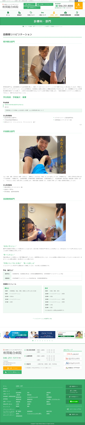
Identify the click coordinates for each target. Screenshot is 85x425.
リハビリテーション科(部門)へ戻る (42, 318)
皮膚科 (28, 404)
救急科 (17, 406)
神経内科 (18, 401)
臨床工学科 (49, 411)
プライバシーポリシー (8, 409)
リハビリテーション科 (32, 397)
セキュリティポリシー (8, 415)
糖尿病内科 (18, 397)
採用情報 (5, 399)
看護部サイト (29, 4)
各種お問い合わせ (7, 404)
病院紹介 (5, 388)
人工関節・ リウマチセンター (74, 391)
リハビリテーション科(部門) (43, 26)
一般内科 (18, 394)
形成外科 (29, 401)
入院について (6, 393)
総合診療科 (18, 392)
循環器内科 (18, 399)
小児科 (17, 404)
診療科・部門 (32, 26)
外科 (28, 392)
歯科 (28, 406)
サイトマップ (6, 406)
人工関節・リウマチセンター (45, 4)
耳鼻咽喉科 (49, 397)
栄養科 (48, 413)
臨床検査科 (29, 411)
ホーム (24, 26)
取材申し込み (74, 414)
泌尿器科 (49, 392)
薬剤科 (17, 413)
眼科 (48, 394)
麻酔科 (48, 401)
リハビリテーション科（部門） (34, 413)
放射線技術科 (19, 416)
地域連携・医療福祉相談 (9, 396)
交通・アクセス (7, 401)
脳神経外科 (29, 399)
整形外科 (29, 394)
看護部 (18, 411)
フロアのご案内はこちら (12, 372)
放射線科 (49, 404)
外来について (6, 391)
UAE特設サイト (32, 7)
